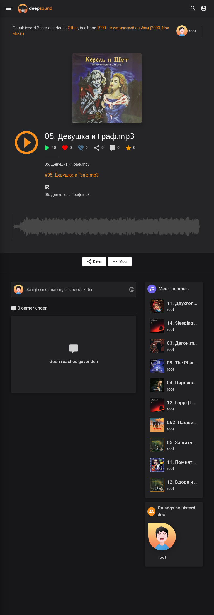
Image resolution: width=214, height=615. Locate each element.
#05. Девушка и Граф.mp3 (72, 175)
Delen (94, 261)
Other (73, 27)
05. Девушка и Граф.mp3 (90, 136)
